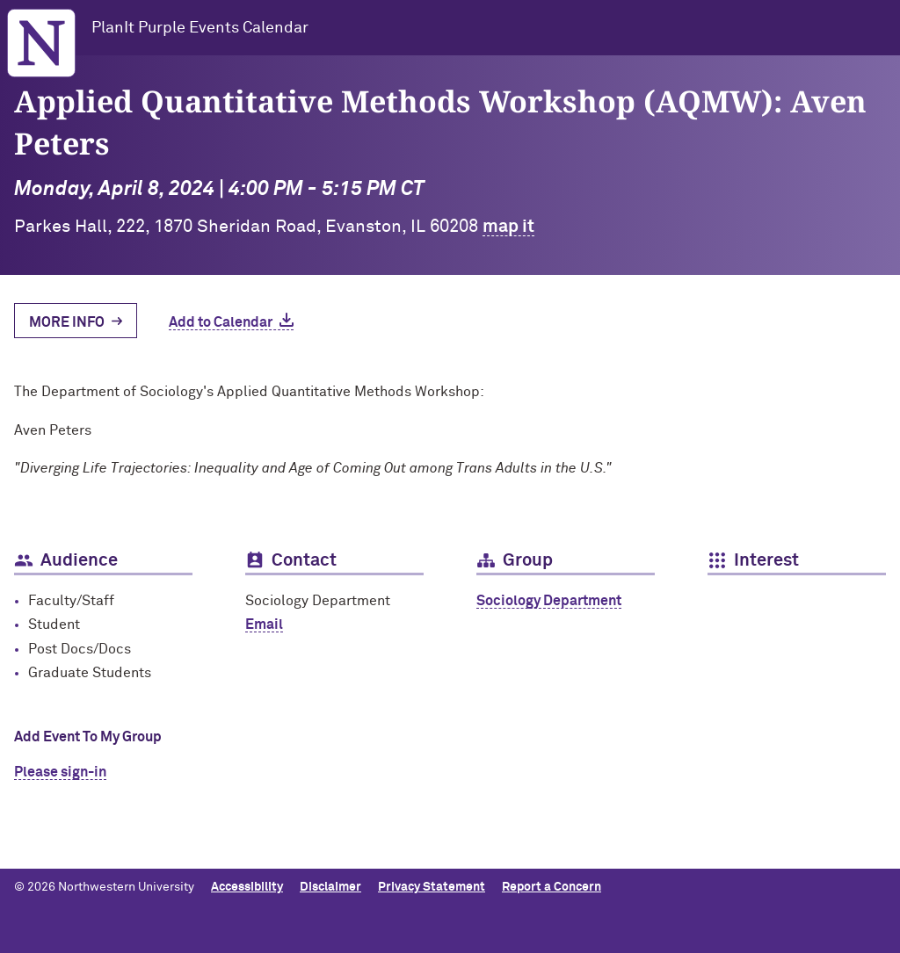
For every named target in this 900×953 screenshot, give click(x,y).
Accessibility (247, 887)
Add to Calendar (220, 322)
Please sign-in (60, 772)
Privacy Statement (431, 887)
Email (264, 624)
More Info (67, 322)
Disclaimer (330, 887)
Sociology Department (548, 601)
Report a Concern (551, 887)
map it (508, 226)
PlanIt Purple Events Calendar (199, 28)
